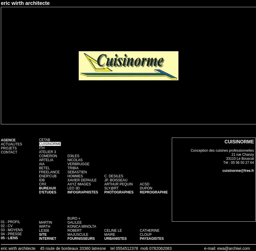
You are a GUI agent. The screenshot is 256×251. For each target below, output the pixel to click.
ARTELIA (46, 160)
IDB (42, 180)
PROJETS (9, 148)
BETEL (44, 168)
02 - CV (7, 226)
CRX (42, 184)
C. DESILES (113, 176)
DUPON (146, 188)
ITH (42, 148)
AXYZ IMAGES (79, 184)
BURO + (74, 218)
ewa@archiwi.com (233, 248)
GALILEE (75, 222)
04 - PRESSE (11, 234)
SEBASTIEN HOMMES (77, 174)
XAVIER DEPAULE (82, 180)
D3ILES (73, 156)
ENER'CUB (48, 176)
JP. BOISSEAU (115, 180)
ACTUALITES (11, 144)
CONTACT (9, 152)
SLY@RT (111, 188)
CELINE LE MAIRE (113, 233)
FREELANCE (49, 172)
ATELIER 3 (47, 152)
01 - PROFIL (10, 222)
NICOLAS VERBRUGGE (79, 162)
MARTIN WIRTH (45, 224)
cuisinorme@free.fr (238, 171)
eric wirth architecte (25, 3)
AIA (42, 164)
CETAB (44, 140)
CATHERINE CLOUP (149, 233)
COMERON (48, 156)
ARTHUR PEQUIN (118, 184)
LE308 (44, 231)
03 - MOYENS (12, 230)
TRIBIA (73, 168)
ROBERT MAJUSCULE (78, 233)
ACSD (144, 184)
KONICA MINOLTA (82, 227)
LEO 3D (74, 188)
